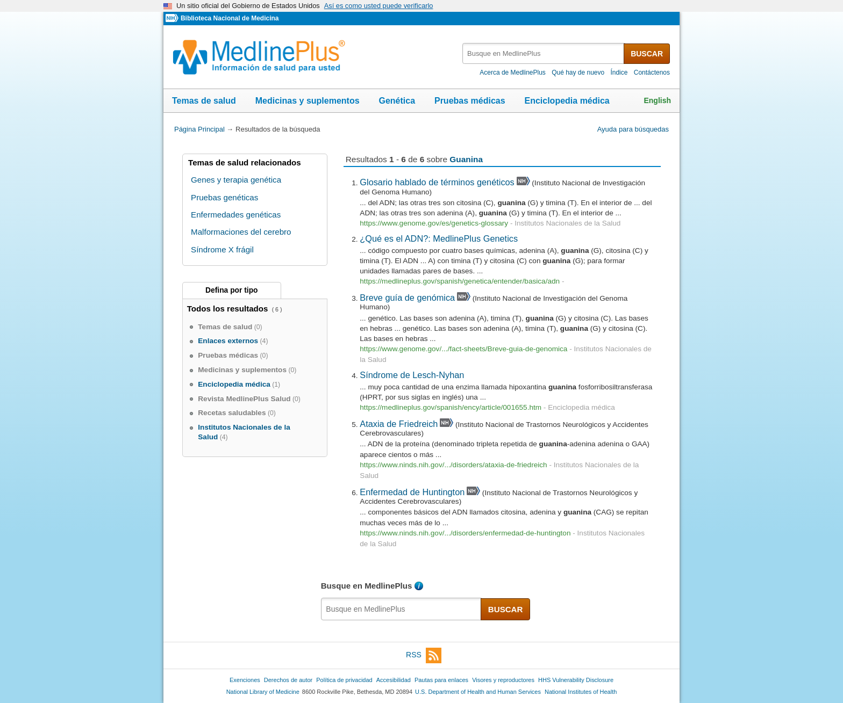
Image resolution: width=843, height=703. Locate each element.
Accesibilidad (393, 680)
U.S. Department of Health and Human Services (478, 691)
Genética (396, 100)
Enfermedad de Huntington (412, 492)
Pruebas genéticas (224, 197)
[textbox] (543, 53)
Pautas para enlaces (441, 680)
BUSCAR (647, 53)
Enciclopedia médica (566, 100)
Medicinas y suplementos (307, 100)
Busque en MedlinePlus (366, 585)
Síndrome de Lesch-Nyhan (412, 375)
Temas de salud (204, 100)
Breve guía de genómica (407, 297)
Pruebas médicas (469, 100)
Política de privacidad (344, 680)
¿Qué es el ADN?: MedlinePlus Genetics (439, 238)
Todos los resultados (228, 308)
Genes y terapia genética (236, 179)
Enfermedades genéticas (236, 214)
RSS (423, 655)
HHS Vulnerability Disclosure (575, 680)
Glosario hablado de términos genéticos (437, 182)
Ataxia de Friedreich (399, 424)
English (657, 100)
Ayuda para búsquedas (633, 129)
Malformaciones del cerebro (241, 231)
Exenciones (245, 680)
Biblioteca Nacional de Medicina (229, 18)
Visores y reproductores (503, 680)
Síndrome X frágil (222, 249)
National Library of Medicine (262, 691)
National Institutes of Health (581, 691)
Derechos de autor (288, 680)
